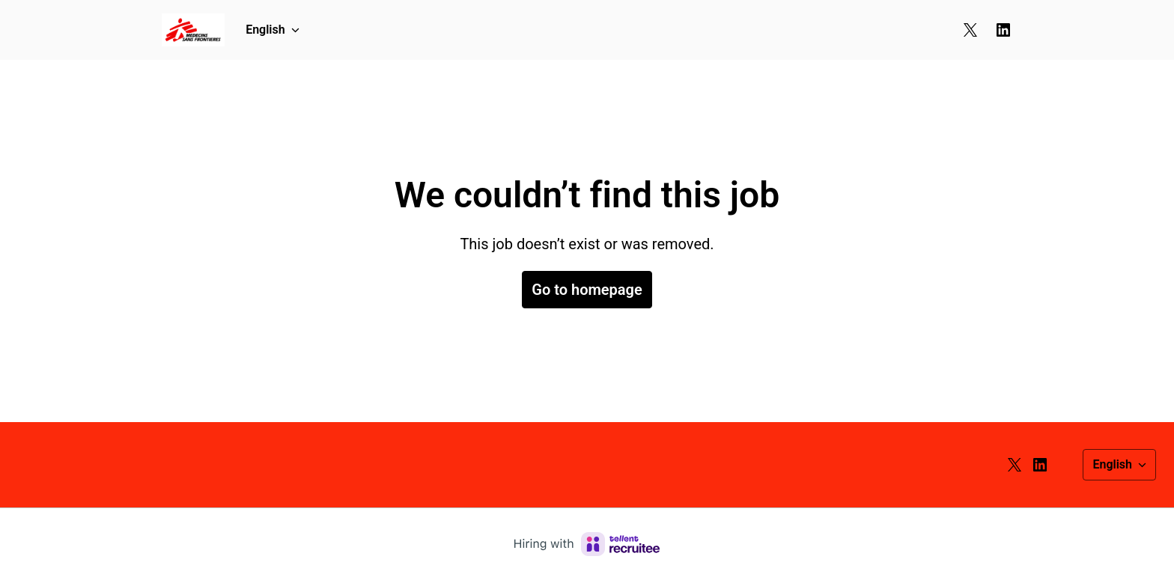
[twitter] (970, 30)
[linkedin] (1003, 30)
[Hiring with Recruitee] (587, 544)
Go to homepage (587, 290)
